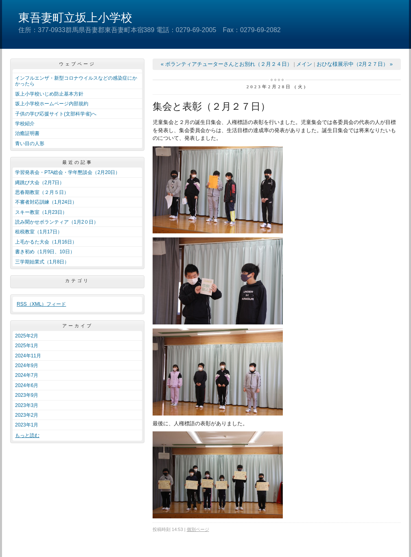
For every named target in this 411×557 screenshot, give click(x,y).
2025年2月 (26, 336)
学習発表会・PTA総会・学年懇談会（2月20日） (67, 172)
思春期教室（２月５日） (42, 192)
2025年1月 (26, 345)
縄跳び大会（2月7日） (39, 182)
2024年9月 (26, 365)
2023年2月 (26, 415)
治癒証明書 (27, 133)
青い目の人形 (29, 143)
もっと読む (27, 435)
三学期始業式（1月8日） (42, 262)
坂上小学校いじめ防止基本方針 (49, 94)
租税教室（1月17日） (38, 232)
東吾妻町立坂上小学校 (75, 17)
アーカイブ (77, 325)
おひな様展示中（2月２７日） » (355, 64)
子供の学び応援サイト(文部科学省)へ (55, 114)
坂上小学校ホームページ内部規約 (51, 104)
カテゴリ (77, 280)
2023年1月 (26, 425)
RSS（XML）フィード (41, 304)
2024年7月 (26, 375)
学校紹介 (25, 123)
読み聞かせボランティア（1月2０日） (56, 222)
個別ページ (198, 529)
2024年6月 (26, 385)
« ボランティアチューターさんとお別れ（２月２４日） (226, 64)
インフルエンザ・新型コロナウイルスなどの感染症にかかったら (76, 81)
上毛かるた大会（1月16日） (46, 242)
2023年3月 (26, 405)
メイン (304, 64)
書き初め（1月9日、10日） (45, 252)
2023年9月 (26, 395)
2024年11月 (28, 356)
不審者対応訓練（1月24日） (46, 202)
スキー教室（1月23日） (41, 212)
